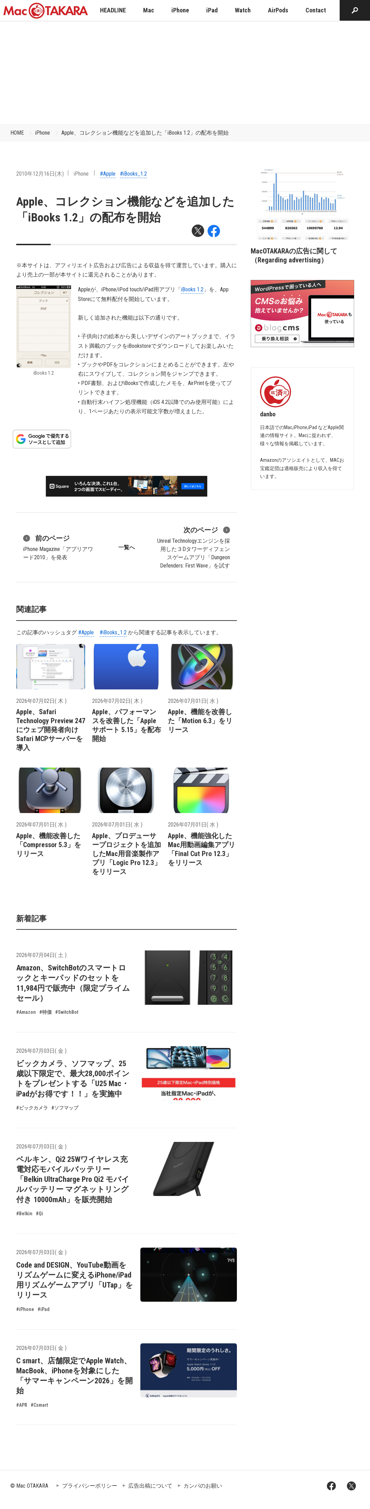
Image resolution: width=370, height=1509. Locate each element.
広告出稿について (150, 1485)
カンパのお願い (202, 1485)
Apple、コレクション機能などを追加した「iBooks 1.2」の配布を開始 (145, 132)
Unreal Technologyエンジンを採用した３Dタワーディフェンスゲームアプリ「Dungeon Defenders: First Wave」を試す (193, 547)
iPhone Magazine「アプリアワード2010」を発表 (58, 547)
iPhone (42, 132)
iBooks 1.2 (192, 289)
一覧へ (126, 547)
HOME (17, 132)
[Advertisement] (185, 72)
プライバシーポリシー (89, 1485)
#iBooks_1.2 (133, 173)
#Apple (108, 173)
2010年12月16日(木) (40, 173)
